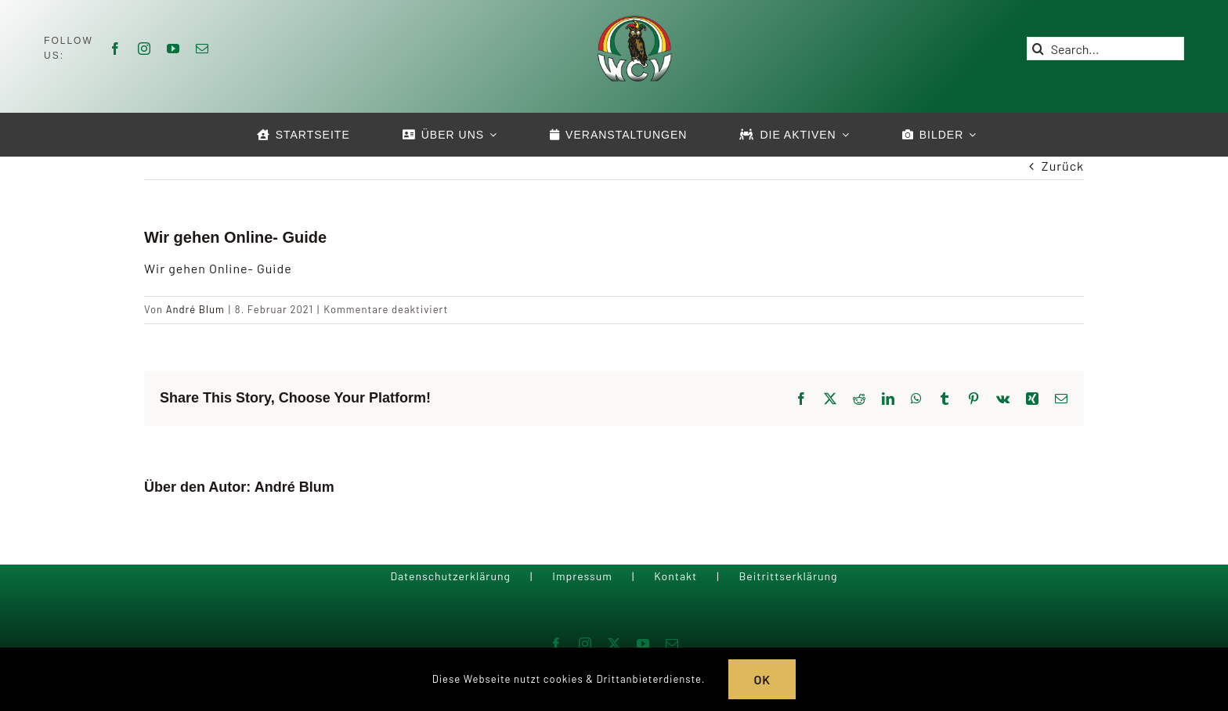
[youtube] (173, 48)
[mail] (202, 48)
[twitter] (614, 643)
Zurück (1063, 165)
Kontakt (675, 576)
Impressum (582, 576)
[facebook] (115, 48)
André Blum (195, 309)
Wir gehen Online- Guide (218, 268)
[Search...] (1105, 48)
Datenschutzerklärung (450, 576)
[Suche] (1038, 48)
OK (762, 679)
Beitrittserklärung (788, 576)
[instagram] (144, 48)
